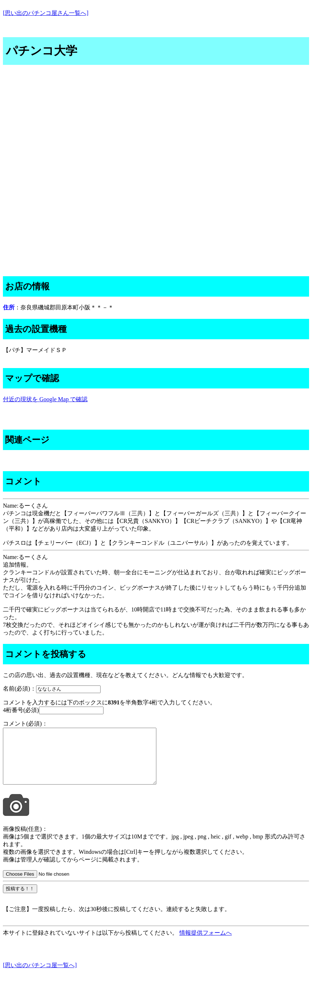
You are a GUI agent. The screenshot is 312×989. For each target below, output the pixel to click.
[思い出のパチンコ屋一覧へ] (40, 976)
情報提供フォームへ (205, 944)
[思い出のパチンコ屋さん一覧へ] (46, 13)
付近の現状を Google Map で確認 (45, 399)
